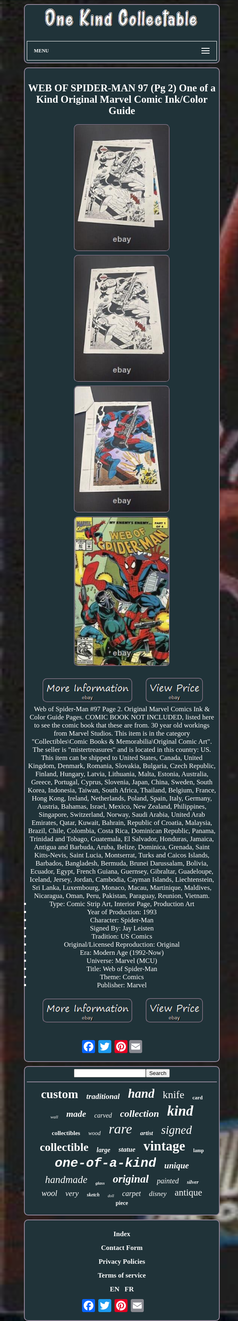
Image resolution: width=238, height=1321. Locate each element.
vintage (164, 1146)
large (103, 1149)
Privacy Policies (122, 1261)
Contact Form (122, 1248)
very (72, 1193)
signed (176, 1129)
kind (180, 1111)
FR (129, 1289)
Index (121, 1234)
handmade (66, 1179)
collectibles (66, 1133)
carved (103, 1115)
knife (173, 1095)
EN (114, 1289)
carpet (131, 1193)
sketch (93, 1195)
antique (188, 1192)
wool (49, 1193)
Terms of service (122, 1275)
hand (141, 1093)
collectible (64, 1147)
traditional (103, 1096)
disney (158, 1194)
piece (122, 1203)
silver (193, 1182)
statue (127, 1149)
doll (111, 1196)
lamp (198, 1150)
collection (139, 1113)
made (76, 1114)
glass (100, 1183)
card (198, 1097)
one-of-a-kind (105, 1163)
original (131, 1179)
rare (120, 1128)
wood (94, 1133)
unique (176, 1165)
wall (54, 1116)
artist (146, 1133)
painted (168, 1181)
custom (59, 1094)
